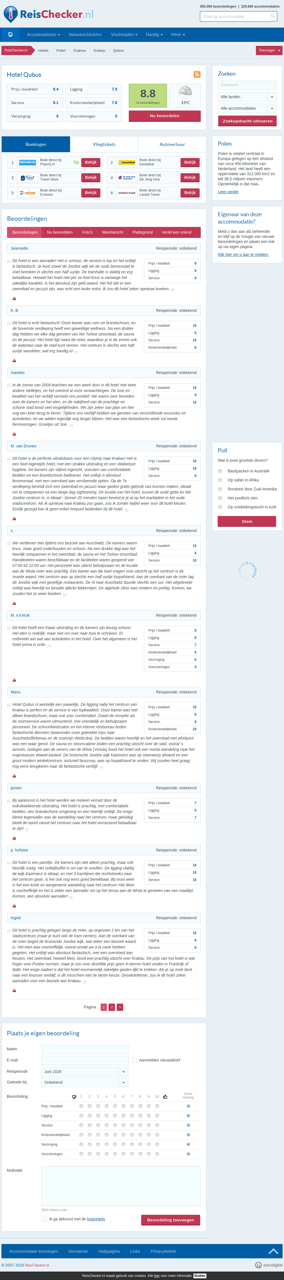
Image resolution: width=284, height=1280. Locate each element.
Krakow (80, 50)
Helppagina (109, 1251)
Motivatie (14, 1170)
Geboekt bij (17, 1082)
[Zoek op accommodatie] (235, 16)
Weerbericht (112, 232)
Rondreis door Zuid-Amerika (252, 489)
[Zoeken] (274, 16)
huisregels (96, 1219)
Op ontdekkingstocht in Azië (252, 507)
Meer (176, 34)
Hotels (43, 50)
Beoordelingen (25, 232)
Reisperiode (17, 1071)
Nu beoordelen (164, 115)
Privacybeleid (162, 1251)
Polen (61, 50)
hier (157, 1276)
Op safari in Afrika (243, 480)
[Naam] (85, 1049)
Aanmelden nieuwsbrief (159, 1060)
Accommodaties (42, 34)
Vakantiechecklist (85, 34)
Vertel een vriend (176, 232)
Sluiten (200, 1276)
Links (135, 1251)
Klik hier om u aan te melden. (243, 254)
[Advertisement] (240, 351)
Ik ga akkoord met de (77, 1219)
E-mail (12, 1060)
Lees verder (228, 192)
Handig (152, 34)
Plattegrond (142, 232)
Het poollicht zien (243, 498)
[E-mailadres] (85, 1060)
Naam (12, 1049)
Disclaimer (78, 1251)
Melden (14, 298)
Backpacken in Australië (249, 471)
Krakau (99, 50)
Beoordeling (17, 1096)
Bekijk (90, 162)
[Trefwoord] (247, 85)
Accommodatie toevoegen (33, 1251)
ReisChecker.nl (15, 50)
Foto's (87, 232)
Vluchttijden (122, 34)
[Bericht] (120, 1186)
